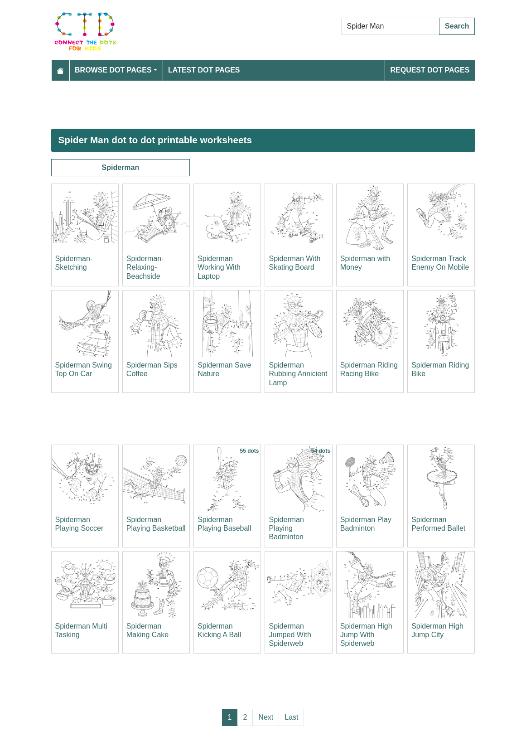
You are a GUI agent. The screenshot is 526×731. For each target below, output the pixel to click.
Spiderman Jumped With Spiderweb (290, 634)
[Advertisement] (263, 104)
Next (265, 717)
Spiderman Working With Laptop (219, 267)
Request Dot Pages (429, 70)
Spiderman (120, 167)
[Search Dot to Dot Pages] (390, 26)
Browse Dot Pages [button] (113, 70)
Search (457, 26)
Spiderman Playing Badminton (286, 528)
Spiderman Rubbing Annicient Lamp (298, 373)
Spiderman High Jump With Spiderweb (366, 634)
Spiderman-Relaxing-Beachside (145, 267)
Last (291, 717)
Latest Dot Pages (204, 70)
